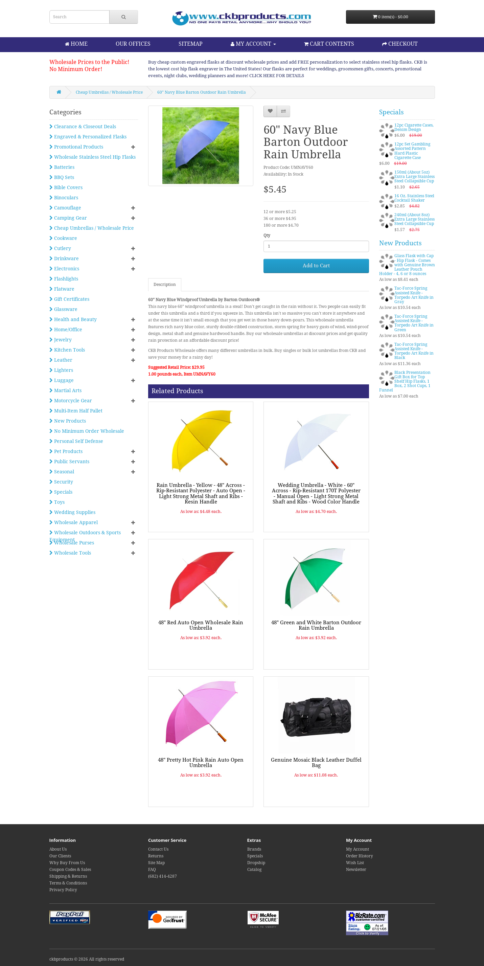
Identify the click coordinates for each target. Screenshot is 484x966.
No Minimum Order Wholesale (86, 431)
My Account (357, 849)
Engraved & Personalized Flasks (87, 136)
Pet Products (66, 451)
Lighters (61, 370)
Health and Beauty (73, 319)
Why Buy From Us (67, 862)
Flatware (61, 289)
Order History (359, 856)
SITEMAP (191, 44)
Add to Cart (316, 266)
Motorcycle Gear (70, 400)
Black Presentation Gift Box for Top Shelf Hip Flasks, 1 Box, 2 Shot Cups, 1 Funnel (405, 381)
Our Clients (60, 856)
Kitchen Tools (67, 350)
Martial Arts (65, 390)
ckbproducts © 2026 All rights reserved (86, 959)
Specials (60, 492)
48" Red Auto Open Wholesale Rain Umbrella (200, 625)
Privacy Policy (63, 890)
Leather (60, 360)
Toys (57, 502)
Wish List (355, 862)
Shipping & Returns (68, 876)
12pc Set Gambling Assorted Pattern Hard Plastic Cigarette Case (412, 151)
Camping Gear (68, 218)
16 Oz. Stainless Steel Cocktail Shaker (414, 198)
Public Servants (69, 461)
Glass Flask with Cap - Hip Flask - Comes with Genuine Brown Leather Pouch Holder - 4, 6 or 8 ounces (407, 264)
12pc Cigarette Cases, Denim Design (414, 127)
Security (61, 482)
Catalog (254, 869)
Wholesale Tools (70, 553)
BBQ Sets (61, 177)
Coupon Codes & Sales (70, 869)
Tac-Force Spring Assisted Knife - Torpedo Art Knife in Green (414, 323)
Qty (266, 235)
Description (165, 284)
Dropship (256, 862)
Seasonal (61, 471)
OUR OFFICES (133, 44)
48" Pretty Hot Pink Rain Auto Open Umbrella (201, 763)
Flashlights (63, 279)
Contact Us (158, 849)
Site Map (156, 862)
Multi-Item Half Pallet (75, 410)
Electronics (64, 268)
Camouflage (65, 207)
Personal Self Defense (76, 441)
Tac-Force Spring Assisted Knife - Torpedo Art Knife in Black (414, 351)
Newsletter (356, 869)
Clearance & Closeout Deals (82, 126)
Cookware (63, 238)
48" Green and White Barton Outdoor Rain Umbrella (316, 625)
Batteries (61, 167)
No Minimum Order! (75, 69)
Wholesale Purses (71, 542)
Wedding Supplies (72, 512)
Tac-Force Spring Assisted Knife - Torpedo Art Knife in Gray (414, 295)
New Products (67, 421)
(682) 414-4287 (162, 876)
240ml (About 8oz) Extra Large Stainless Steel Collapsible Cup (414, 219)
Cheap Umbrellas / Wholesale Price (109, 92)
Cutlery (60, 248)
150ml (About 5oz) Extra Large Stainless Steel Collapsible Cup (414, 176)
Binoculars (63, 197)
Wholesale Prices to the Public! (89, 62)
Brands (254, 849)
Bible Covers (66, 187)
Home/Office (65, 329)
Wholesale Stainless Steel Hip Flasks (92, 157)
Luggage (61, 380)
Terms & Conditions (68, 883)
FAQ (152, 869)
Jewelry (60, 339)
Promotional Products (76, 147)
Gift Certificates (69, 299)
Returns (155, 856)
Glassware (63, 309)
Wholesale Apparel (73, 522)
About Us (58, 849)
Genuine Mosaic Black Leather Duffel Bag (316, 763)
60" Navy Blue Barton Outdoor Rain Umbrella (201, 92)
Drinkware (64, 258)
